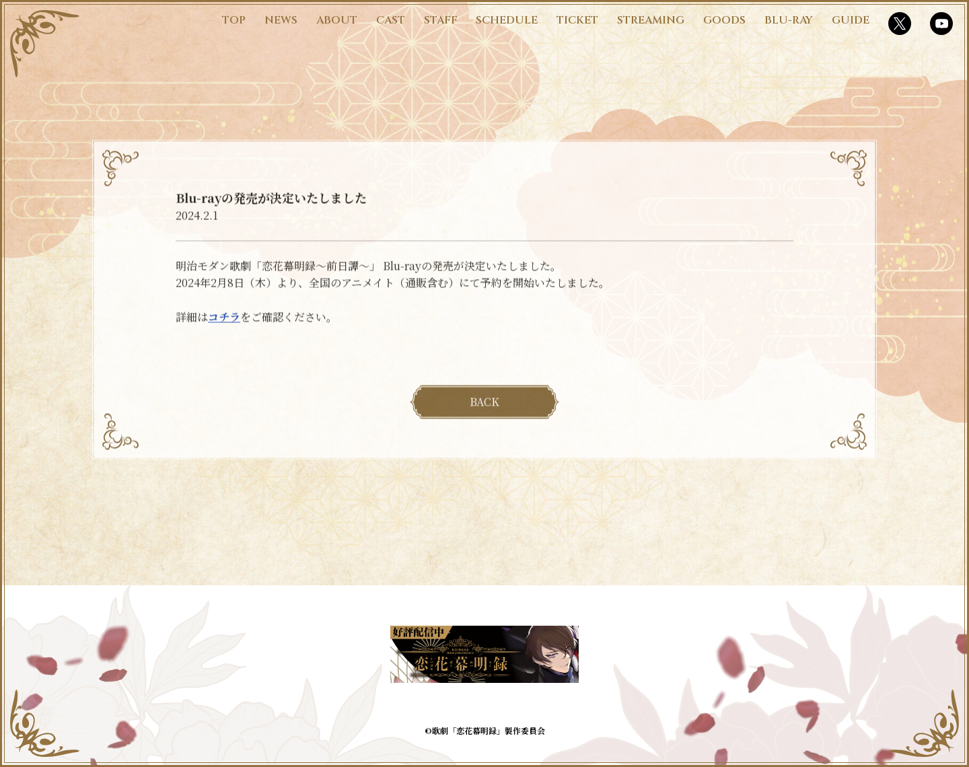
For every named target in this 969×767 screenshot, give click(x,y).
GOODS (724, 20)
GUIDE (850, 20)
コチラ (224, 320)
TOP (234, 20)
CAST (390, 20)
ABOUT (336, 20)
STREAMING (650, 20)
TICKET (577, 20)
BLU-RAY (788, 20)
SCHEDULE (507, 20)
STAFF (441, 20)
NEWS (280, 20)
